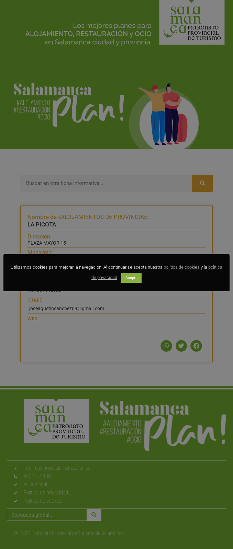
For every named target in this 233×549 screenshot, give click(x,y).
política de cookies (182, 267)
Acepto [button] (131, 278)
